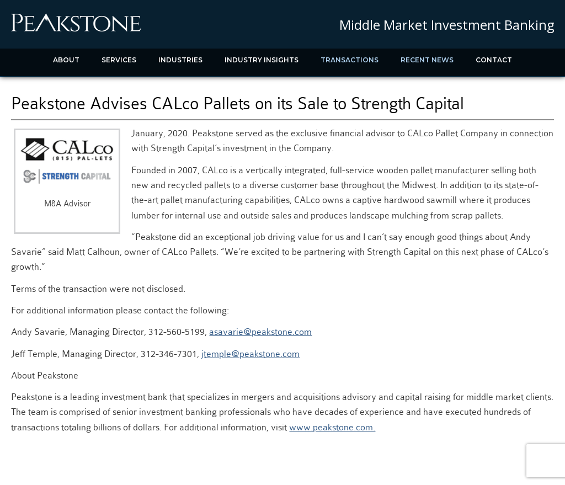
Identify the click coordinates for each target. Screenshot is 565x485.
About (66, 60)
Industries (180, 60)
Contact (494, 60)
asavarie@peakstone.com (260, 332)
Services (119, 60)
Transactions (350, 60)
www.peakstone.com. (332, 427)
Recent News (427, 60)
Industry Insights (262, 60)
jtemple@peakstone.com (250, 354)
